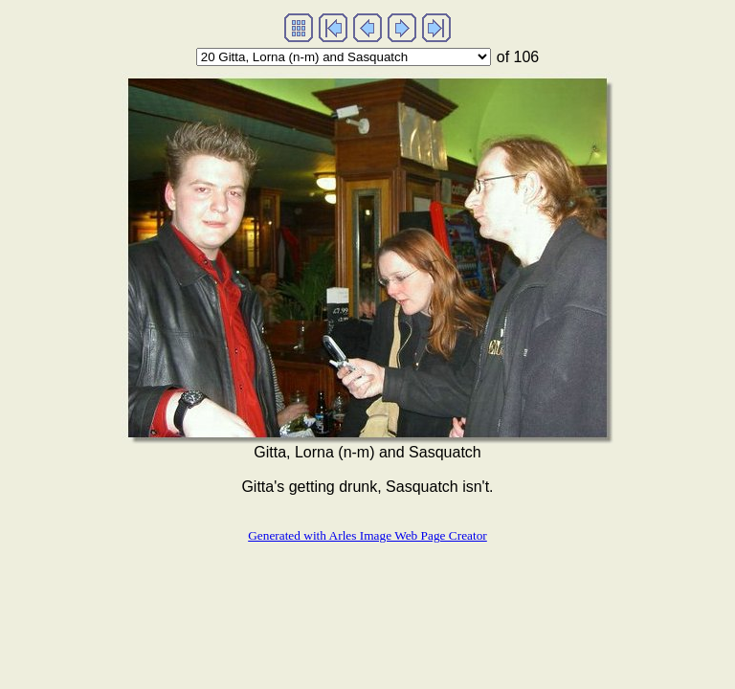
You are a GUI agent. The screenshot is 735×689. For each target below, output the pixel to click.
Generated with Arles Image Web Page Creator (367, 535)
